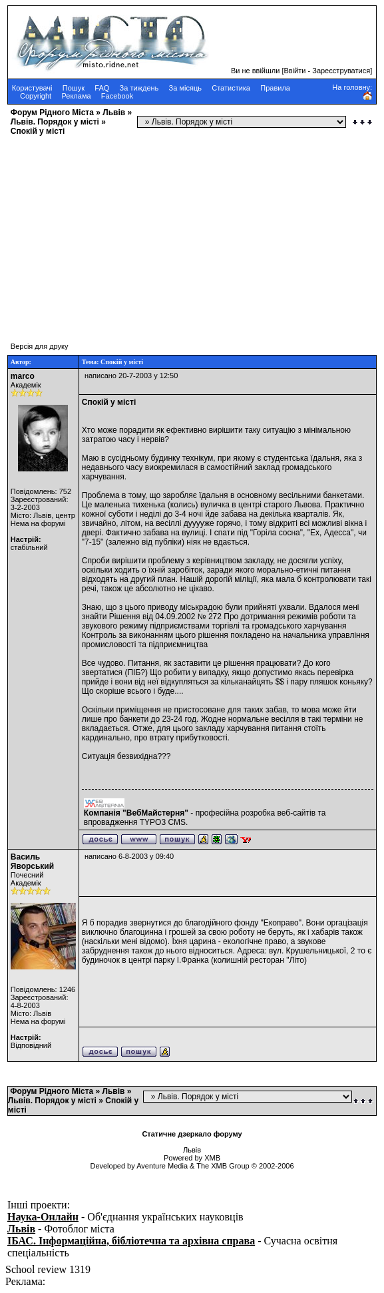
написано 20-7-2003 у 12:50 (131, 376)
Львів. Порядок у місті (55, 122)
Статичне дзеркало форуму (192, 1134)
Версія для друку (40, 346)
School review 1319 (48, 1269)
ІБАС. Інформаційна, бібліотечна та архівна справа (131, 1240)
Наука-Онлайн (43, 1216)
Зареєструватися (341, 71)
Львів (113, 112)
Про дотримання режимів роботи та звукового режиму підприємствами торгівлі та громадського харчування (219, 621)
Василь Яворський (32, 861)
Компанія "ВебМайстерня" (136, 813)
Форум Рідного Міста (52, 112)
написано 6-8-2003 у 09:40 (129, 856)
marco (23, 376)
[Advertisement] (192, 232)
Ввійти (295, 71)
